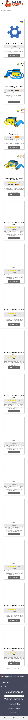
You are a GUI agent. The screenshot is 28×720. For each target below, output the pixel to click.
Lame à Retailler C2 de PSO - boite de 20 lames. (14, 266)
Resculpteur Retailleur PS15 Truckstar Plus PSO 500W (14, 179)
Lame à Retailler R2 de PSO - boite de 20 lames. (14, 521)
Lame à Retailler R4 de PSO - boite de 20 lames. (14, 606)
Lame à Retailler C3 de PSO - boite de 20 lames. (14, 310)
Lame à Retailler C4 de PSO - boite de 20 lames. (14, 353)
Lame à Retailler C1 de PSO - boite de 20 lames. (14, 223)
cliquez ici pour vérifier (7, 677)
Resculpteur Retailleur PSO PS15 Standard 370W (14, 133)
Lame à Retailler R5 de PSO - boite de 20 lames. (14, 649)
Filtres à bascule (23, 14)
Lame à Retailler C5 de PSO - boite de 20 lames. (14, 396)
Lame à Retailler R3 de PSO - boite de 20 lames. (14, 562)
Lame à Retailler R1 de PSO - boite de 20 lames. (14, 480)
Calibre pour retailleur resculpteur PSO (14, 44)
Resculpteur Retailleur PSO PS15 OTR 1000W (14, 87)
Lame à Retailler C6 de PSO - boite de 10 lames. (14, 439)
